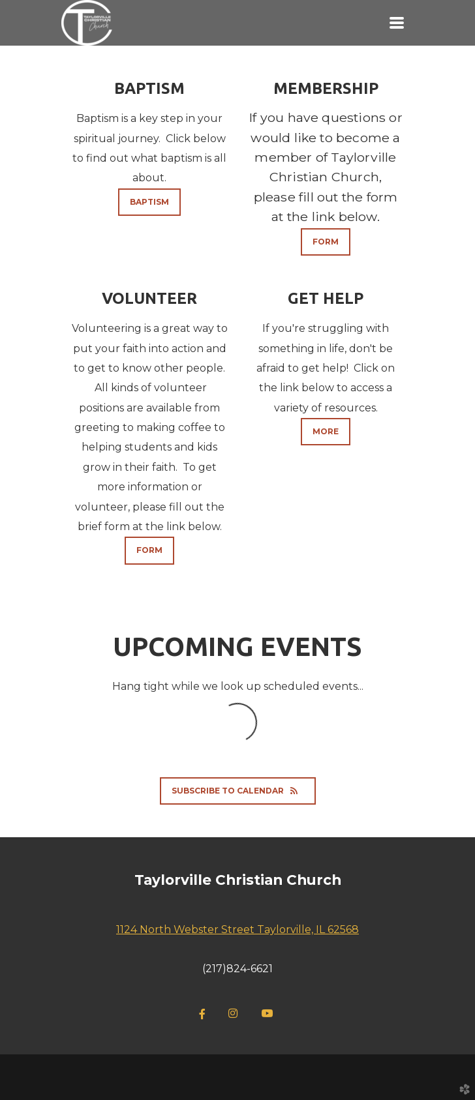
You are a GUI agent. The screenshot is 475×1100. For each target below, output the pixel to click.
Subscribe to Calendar (238, 790)
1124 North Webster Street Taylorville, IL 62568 (237, 929)
